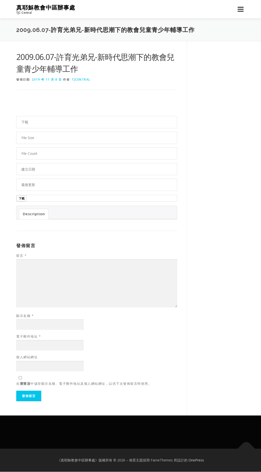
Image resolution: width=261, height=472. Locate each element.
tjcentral (81, 79)
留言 (21, 256)
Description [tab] (34, 214)
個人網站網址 (27, 357)
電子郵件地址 (28, 336)
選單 (240, 9)
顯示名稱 (25, 316)
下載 (22, 198)
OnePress (196, 460)
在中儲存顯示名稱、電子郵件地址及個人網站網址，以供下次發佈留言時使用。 (84, 384)
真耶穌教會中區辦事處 (45, 7)
